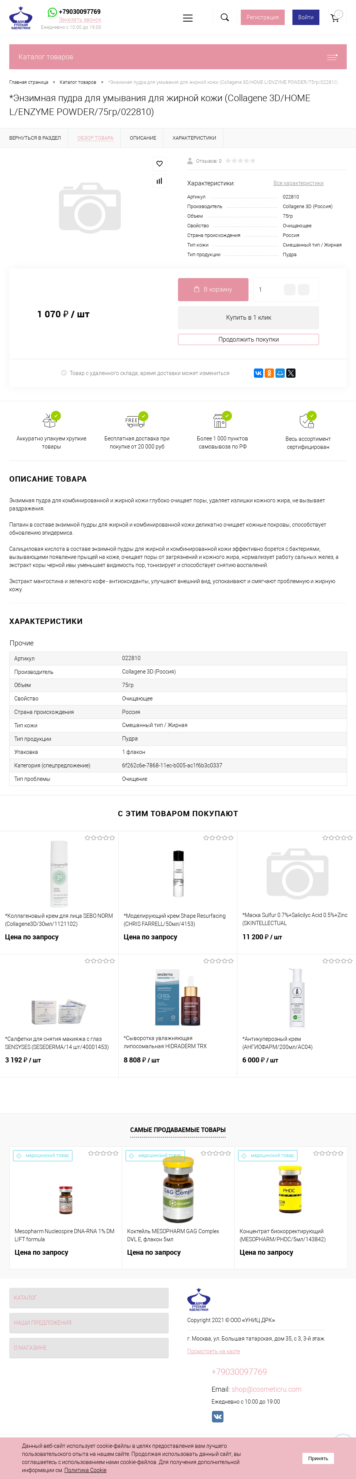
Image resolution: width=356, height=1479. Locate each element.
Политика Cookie (85, 1470)
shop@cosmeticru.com (267, 1389)
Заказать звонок (80, 20)
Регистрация (263, 17)
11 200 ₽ (296, 941)
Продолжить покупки (248, 339)
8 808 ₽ (178, 1065)
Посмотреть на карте (213, 1351)
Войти (306, 17)
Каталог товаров (178, 56)
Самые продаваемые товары (178, 1130)
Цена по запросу (59, 941)
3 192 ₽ (59, 1065)
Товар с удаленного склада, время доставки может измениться (145, 373)
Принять (318, 1458)
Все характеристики (299, 183)
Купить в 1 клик (248, 317)
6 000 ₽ (296, 1065)
